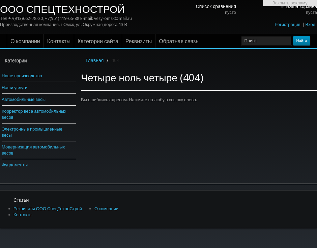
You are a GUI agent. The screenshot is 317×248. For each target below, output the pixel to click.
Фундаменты (15, 164)
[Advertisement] (290, 107)
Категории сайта (98, 41)
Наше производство (22, 75)
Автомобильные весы (24, 99)
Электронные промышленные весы (32, 132)
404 (115, 60)
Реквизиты (138, 41)
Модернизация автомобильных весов (33, 150)
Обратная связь (178, 41)
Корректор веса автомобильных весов (34, 114)
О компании (25, 41)
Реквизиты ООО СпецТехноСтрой (47, 208)
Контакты (58, 41)
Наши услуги (14, 87)
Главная (95, 60)
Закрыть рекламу (290, 2)
